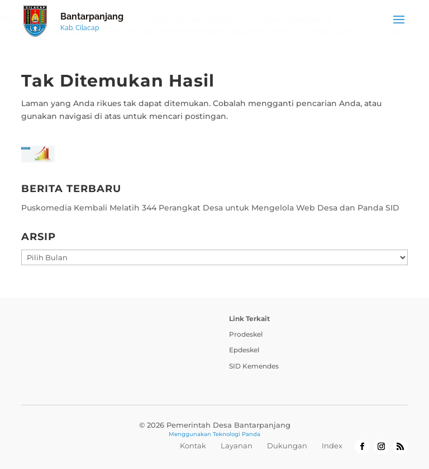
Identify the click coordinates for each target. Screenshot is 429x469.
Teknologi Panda (236, 434)
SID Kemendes (254, 366)
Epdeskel (244, 350)
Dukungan (287, 445)
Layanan (236, 445)
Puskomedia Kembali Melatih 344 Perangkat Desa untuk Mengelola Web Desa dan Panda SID (210, 208)
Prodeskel (246, 334)
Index (332, 445)
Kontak (193, 445)
